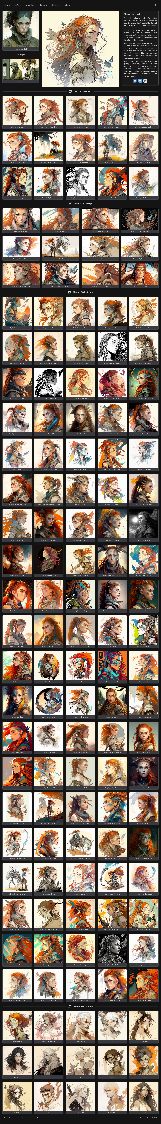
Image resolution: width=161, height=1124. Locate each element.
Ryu (49, 1112)
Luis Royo (52, 752)
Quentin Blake (20, 858)
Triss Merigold (17, 1041)
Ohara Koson (20, 823)
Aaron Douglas (20, 328)
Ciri (112, 1041)
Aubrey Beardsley (52, 398)
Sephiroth (80, 1112)
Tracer (144, 1077)
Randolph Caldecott (84, 858)
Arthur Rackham (147, 363)
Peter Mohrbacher (84, 823)
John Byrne (20, 681)
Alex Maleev (115, 328)
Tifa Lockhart (144, 1041)
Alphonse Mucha (24, 286)
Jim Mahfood (147, 646)
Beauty (16, 49)
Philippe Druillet (115, 823)
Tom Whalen (84, 929)
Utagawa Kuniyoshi (64, 286)
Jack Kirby (84, 611)
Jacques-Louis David (115, 611)
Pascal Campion (52, 162)
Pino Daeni (147, 823)
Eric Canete (115, 504)
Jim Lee (115, 646)
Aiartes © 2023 (152, 1118)
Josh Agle (115, 681)
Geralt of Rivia (80, 1041)
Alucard (48, 1077)
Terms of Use (34, 1118)
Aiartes (7, 5)
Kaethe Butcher (147, 681)
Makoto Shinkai (84, 752)
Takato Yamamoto (52, 929)
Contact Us (139, 1118)
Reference (56, 5)
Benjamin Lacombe (147, 398)
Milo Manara (84, 162)
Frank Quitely (20, 540)
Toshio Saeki (147, 929)
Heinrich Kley (83, 575)
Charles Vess (115, 434)
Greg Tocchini (83, 540)
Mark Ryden (147, 752)
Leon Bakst (147, 717)
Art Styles (18, 5)
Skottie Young (115, 894)
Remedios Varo (147, 858)
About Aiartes (8, 1118)
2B (80, 1077)
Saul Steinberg (64, 259)
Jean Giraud (147, 162)
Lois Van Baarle (20, 752)
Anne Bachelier (52, 363)
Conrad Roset (83, 469)
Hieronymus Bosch (115, 575)
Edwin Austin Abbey (20, 504)
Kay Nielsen (52, 717)
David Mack (147, 469)
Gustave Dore (147, 540)
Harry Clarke (52, 575)
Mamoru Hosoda (115, 752)
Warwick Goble (24, 259)
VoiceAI (67, 5)
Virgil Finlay (115, 965)
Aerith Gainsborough (49, 1041)
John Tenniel (52, 681)
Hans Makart (20, 575)
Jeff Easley (52, 646)
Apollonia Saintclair (84, 198)
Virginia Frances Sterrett (147, 965)
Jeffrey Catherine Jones (84, 646)
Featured (43, 5)
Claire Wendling (147, 127)
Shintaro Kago (20, 162)
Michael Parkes (84, 788)
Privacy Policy (21, 1118)
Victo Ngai (83, 965)
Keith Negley (84, 717)
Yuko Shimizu (115, 198)
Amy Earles (20, 363)
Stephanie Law (147, 198)
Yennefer (17, 1077)
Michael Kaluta (52, 788)
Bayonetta (17, 1112)
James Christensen (147, 611)
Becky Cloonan (115, 398)
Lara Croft (112, 1077)
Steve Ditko (20, 929)
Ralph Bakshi (52, 858)
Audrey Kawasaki (143, 231)
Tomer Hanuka (103, 286)
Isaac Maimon (52, 611)
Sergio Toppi (52, 894)
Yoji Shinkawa (52, 198)
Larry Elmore (143, 286)
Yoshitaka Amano (103, 231)
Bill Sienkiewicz (20, 434)
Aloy (13, 127)
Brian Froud (84, 434)
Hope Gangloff (115, 127)
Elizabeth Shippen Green (52, 504)
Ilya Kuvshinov (20, 611)
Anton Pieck (84, 127)
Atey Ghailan (20, 398)
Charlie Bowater (147, 434)
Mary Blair (20, 788)
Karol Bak (20, 717)
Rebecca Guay (115, 858)
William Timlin (52, 1000)
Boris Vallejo (52, 434)
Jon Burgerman (84, 681)
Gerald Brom (52, 540)
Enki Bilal (25, 49)
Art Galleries (31, 5)
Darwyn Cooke (115, 469)
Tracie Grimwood (20, 965)
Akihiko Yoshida (52, 127)
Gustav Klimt (115, 540)
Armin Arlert (112, 1112)
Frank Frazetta (147, 504)
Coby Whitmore (52, 469)
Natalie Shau (147, 788)
